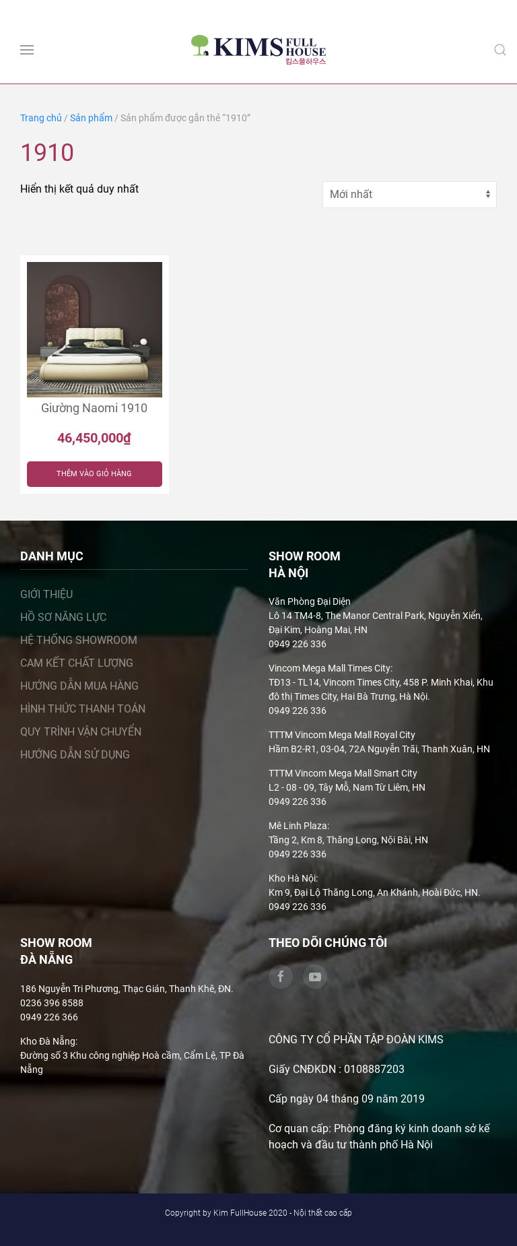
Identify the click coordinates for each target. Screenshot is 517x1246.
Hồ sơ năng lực (63, 617)
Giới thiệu (46, 594)
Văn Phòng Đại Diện (310, 601)
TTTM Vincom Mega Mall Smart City (343, 773)
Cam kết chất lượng (76, 663)
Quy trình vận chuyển (80, 731)
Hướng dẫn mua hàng (79, 686)
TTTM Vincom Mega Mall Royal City (342, 734)
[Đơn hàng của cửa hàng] (409, 194)
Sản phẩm (91, 117)
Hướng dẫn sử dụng (75, 754)
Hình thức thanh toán (82, 708)
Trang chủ (41, 117)
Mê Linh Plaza (298, 825)
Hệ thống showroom (78, 640)
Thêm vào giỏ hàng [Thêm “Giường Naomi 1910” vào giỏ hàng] (94, 473)
